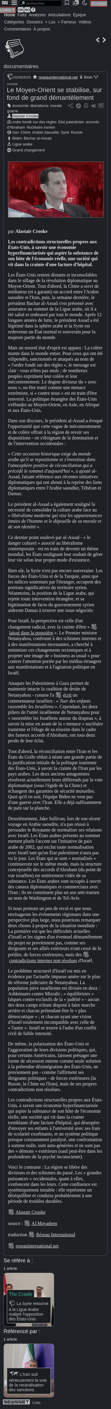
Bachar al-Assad (38, 138)
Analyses (37, 14)
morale (56, 105)
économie (20, 105)
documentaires (21, 66)
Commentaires (17, 29)
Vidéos (84, 22)
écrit (67, 695)
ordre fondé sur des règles (34, 122)
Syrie (65, 132)
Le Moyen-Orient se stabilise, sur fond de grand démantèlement (54, 93)
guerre (12, 111)
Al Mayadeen (44, 1223)
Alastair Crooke (25, 116)
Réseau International (55, 1234)
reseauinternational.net (58, 77)
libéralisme (39, 105)
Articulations (59, 14)
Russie (77, 132)
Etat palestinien (71, 122)
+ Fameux (67, 22)
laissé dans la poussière (31, 632)
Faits (21, 14)
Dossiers (35, 22)
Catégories (14, 22)
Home (9, 14)
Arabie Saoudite (45, 132)
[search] (41, 3)
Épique (79, 14)
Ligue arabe (22, 144)
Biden (17, 138)
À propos (41, 29)
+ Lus (50, 22)
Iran (15, 132)
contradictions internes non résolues (43, 960)
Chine (25, 132)
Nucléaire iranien (41, 127)
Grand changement (28, 150)
